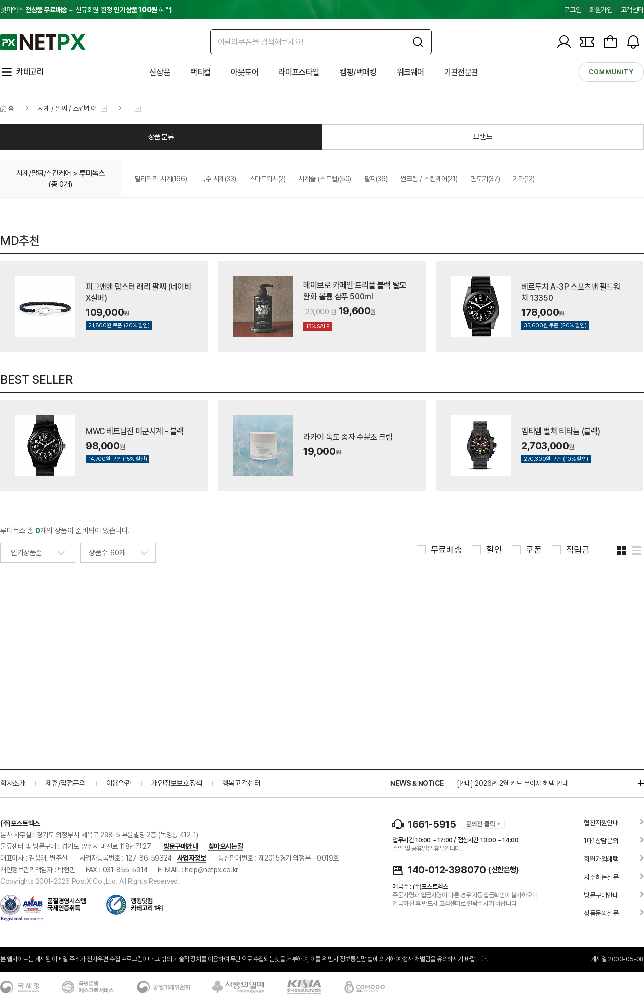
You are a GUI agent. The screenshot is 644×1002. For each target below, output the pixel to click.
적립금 (578, 549)
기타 (524, 179)
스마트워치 (267, 179)
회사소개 (12, 783)
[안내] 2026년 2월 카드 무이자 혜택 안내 (513, 783)
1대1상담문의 (601, 841)
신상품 (159, 72)
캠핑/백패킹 (358, 72)
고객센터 (632, 10)
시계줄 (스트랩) (324, 179)
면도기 (485, 179)
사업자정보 (191, 858)
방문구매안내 (180, 846)
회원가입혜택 (601, 859)
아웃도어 (244, 72)
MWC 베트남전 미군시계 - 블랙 (135, 431)
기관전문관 (461, 72)
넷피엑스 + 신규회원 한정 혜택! (86, 10)
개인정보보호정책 (176, 783)
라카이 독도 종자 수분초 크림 (348, 437)
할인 (494, 549)
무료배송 (446, 549)
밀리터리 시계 (161, 179)
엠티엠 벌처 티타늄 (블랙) (560, 431)
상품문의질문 (601, 913)
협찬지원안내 (601, 823)
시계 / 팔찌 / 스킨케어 (67, 108)
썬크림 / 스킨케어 (428, 179)
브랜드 (483, 136)
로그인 (572, 10)
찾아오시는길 (226, 846)
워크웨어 (410, 72)
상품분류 (161, 136)
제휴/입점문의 (65, 783)
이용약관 (118, 783)
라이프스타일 (298, 72)
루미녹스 (92, 173)
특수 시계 (218, 179)
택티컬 (200, 72)
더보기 (636, 783)
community (611, 72)
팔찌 (376, 179)
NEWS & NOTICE (416, 783)
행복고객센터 (241, 783)
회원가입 (600, 10)
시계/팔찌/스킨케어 (43, 173)
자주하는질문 (601, 877)
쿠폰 (533, 549)
